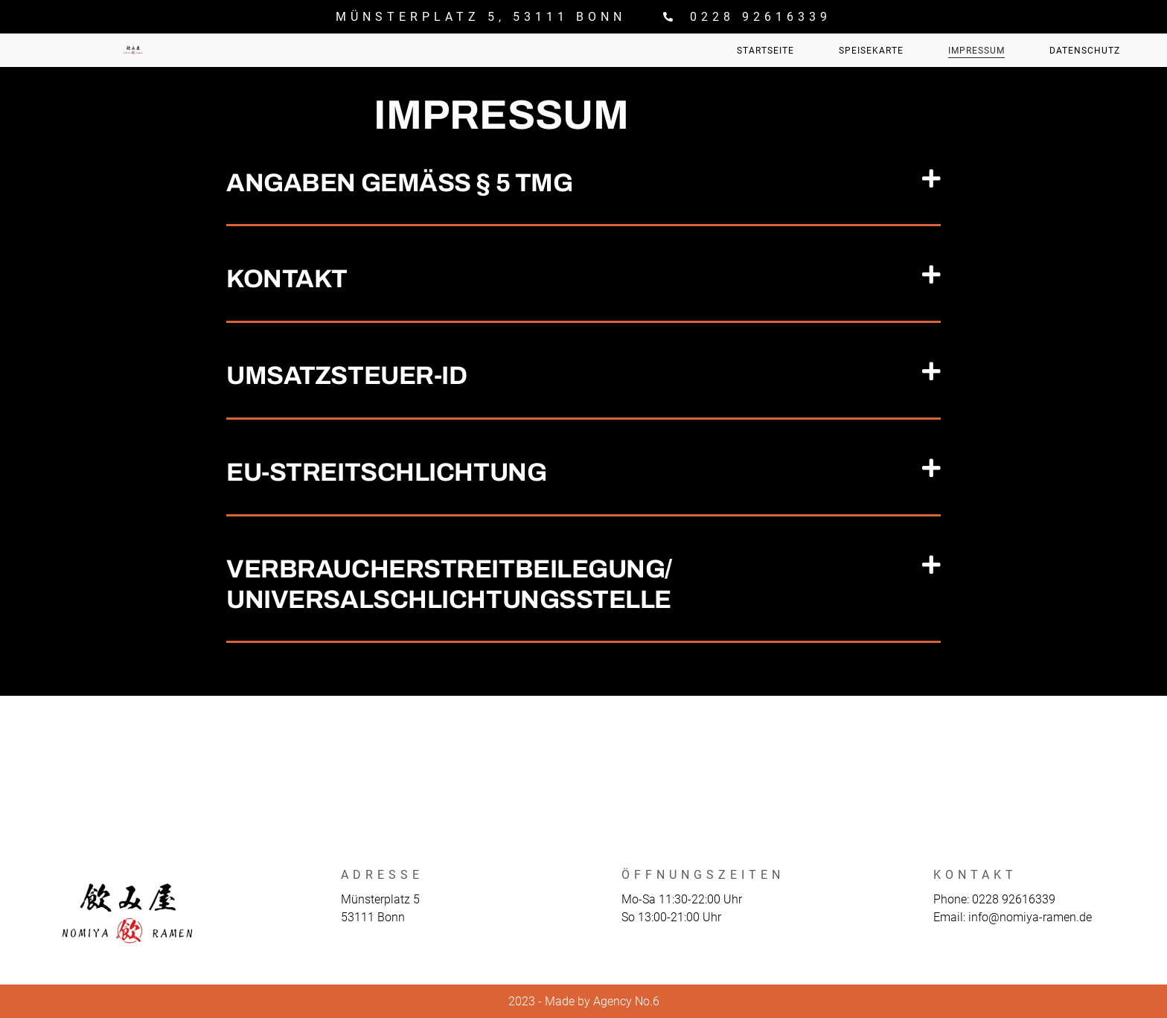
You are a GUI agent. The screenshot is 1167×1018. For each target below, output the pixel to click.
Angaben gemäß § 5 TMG (399, 182)
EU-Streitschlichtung (386, 472)
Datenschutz (1084, 50)
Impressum (976, 50)
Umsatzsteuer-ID (346, 375)
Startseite (765, 50)
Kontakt (287, 278)
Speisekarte (871, 50)
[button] (583, 184)
